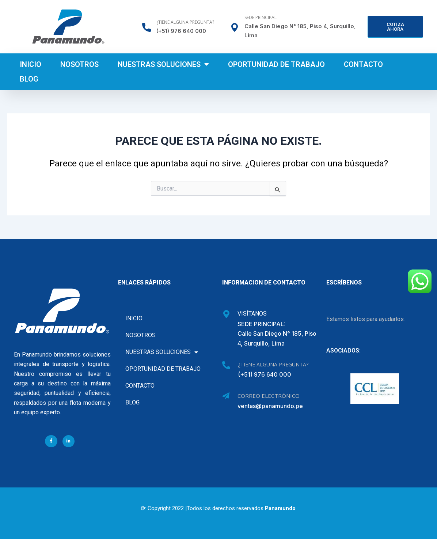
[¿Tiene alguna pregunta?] (146, 27)
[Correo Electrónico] (225, 396)
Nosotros (79, 64)
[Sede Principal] (234, 27)
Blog (29, 79)
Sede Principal (260, 17)
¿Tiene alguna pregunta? (185, 22)
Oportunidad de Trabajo (276, 64)
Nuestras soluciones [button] (163, 64)
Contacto (363, 64)
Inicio (30, 64)
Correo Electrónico (269, 395)
